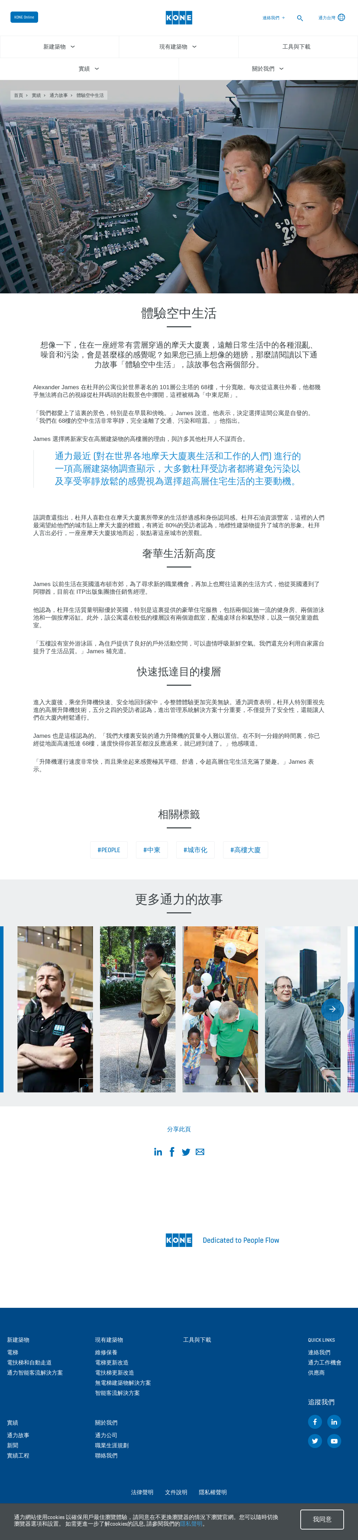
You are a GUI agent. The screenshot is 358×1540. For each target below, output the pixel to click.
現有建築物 (109, 1339)
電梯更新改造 (112, 1362)
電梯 (12, 1352)
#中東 (151, 850)
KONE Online (24, 17)
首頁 (18, 95)
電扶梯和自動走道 (29, 1362)
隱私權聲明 (213, 1492)
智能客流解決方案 (117, 1393)
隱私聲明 (191, 1523)
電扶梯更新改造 (114, 1372)
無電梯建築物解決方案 (123, 1382)
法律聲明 (142, 1492)
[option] (55, 1009)
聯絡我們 (106, 1455)
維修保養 (106, 1352)
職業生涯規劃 (112, 1445)
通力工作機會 (325, 1362)
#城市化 (195, 850)
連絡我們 (271, 17)
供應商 (316, 1372)
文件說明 (176, 1492)
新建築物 (18, 1339)
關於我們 (106, 1422)
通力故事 (59, 95)
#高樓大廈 (245, 850)
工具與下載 (197, 1339)
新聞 (12, 1445)
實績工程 (18, 1455)
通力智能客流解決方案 (35, 1372)
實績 (36, 95)
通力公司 (106, 1435)
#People (109, 850)
